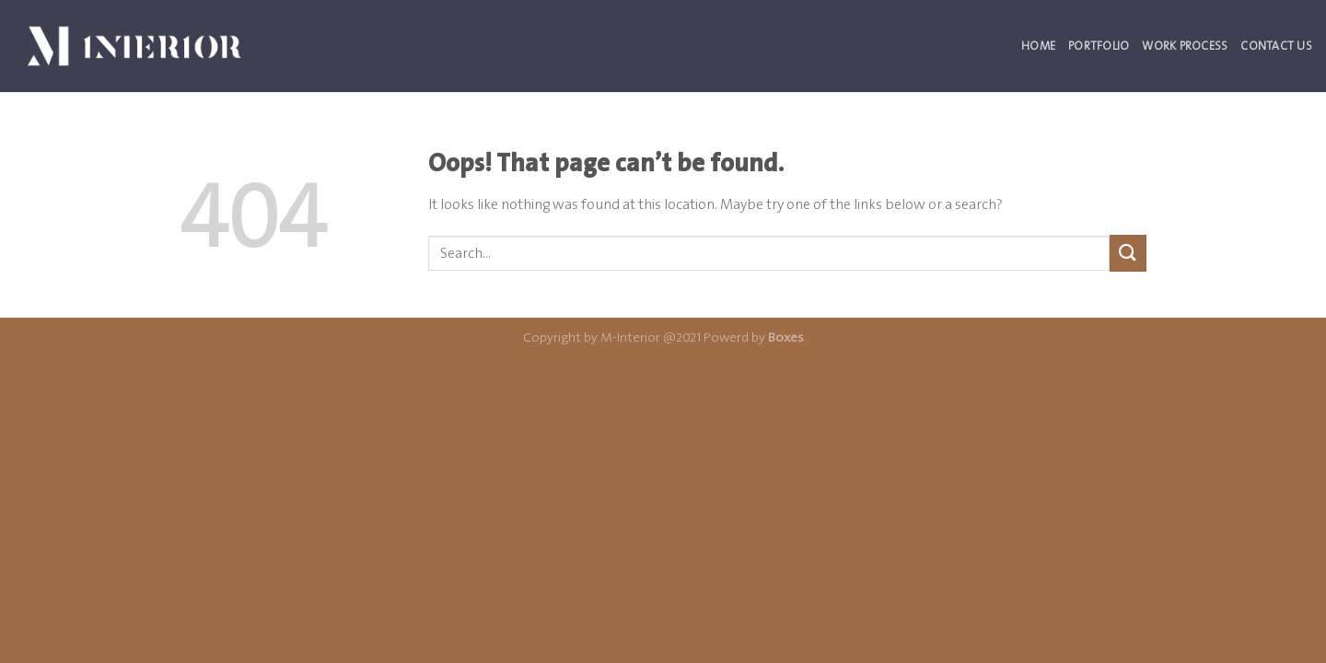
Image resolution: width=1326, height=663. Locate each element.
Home (1038, 45)
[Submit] (1128, 253)
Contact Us (1276, 45)
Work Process (1184, 45)
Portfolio (1098, 45)
